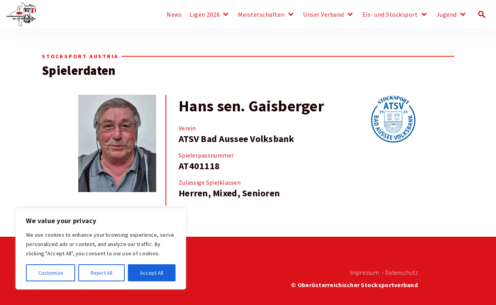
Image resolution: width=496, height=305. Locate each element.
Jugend (446, 15)
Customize (50, 272)
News (174, 15)
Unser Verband (323, 15)
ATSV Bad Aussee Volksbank (236, 139)
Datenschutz (401, 272)
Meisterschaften (261, 15)
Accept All (151, 272)
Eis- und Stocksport (390, 15)
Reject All (101, 272)
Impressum (364, 272)
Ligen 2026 (204, 15)
